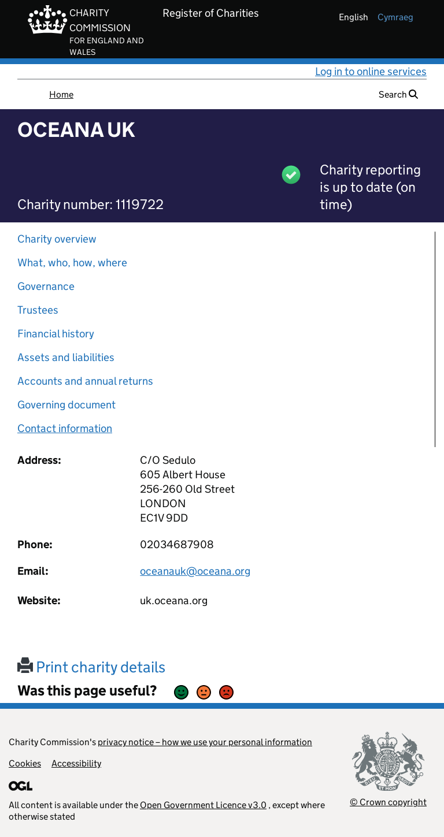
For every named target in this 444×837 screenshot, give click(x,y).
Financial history (55, 333)
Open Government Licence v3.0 (203, 804)
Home (61, 94)
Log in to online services (371, 71)
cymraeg (395, 17)
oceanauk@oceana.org (195, 571)
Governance (46, 286)
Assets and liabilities (65, 357)
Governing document (66, 404)
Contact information (64, 428)
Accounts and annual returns (85, 381)
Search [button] (398, 94)
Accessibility (76, 763)
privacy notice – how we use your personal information (205, 741)
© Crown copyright (388, 802)
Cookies (25, 763)
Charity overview (57, 238)
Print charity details (91, 666)
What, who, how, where (72, 262)
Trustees (37, 310)
